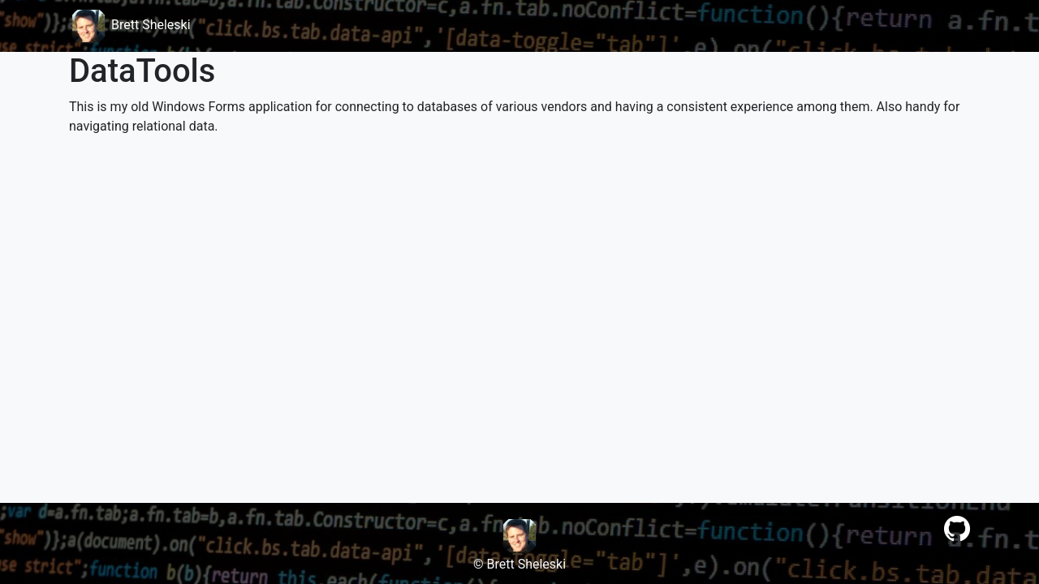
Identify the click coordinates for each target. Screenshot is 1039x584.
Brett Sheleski (130, 24)
